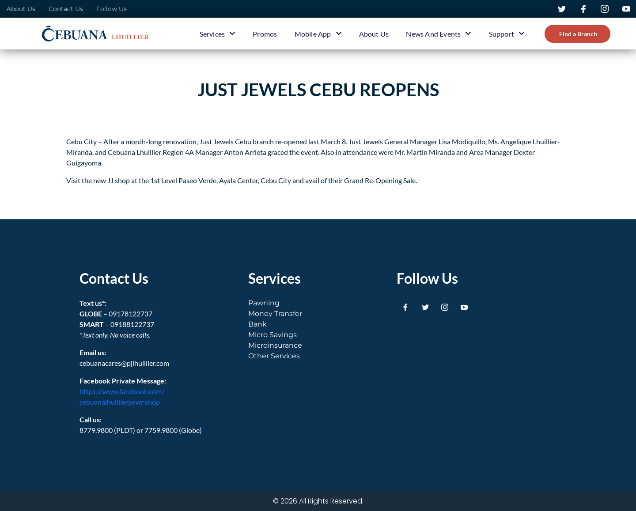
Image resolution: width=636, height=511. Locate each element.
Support (507, 33)
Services (218, 33)
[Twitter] (425, 306)
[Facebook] (405, 306)
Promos (265, 34)
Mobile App (318, 33)
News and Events (438, 33)
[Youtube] (464, 306)
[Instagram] (444, 306)
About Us (374, 34)
